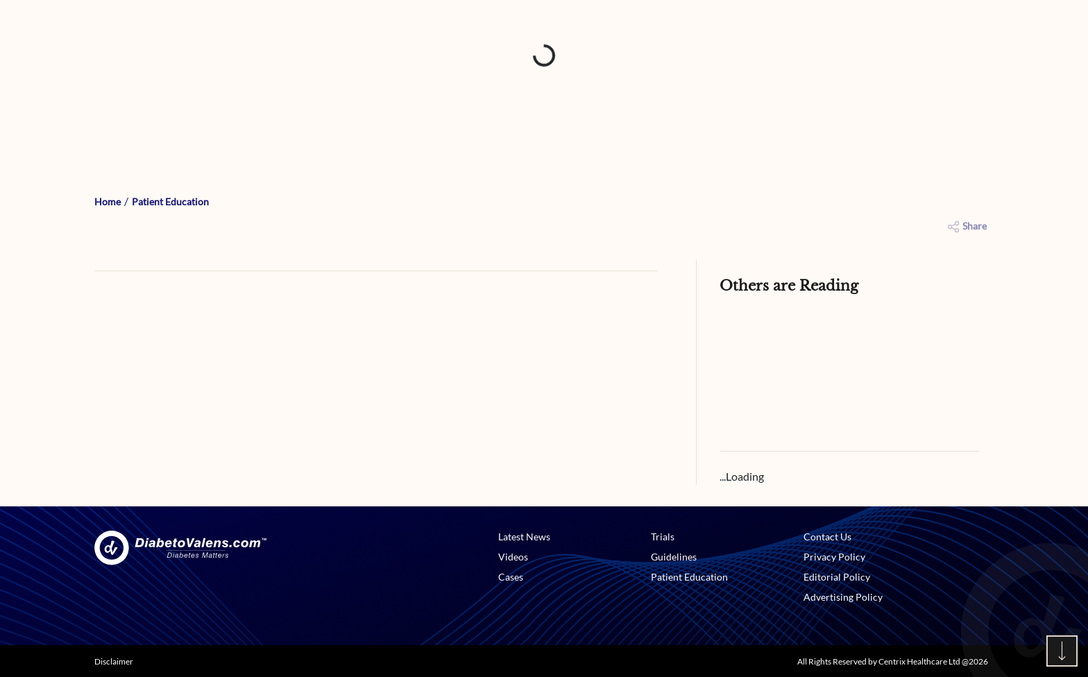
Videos (513, 557)
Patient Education (170, 201)
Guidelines (674, 557)
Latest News (524, 536)
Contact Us (827, 536)
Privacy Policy (834, 557)
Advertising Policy (843, 597)
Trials (662, 536)
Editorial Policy (837, 577)
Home (107, 201)
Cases (510, 577)
